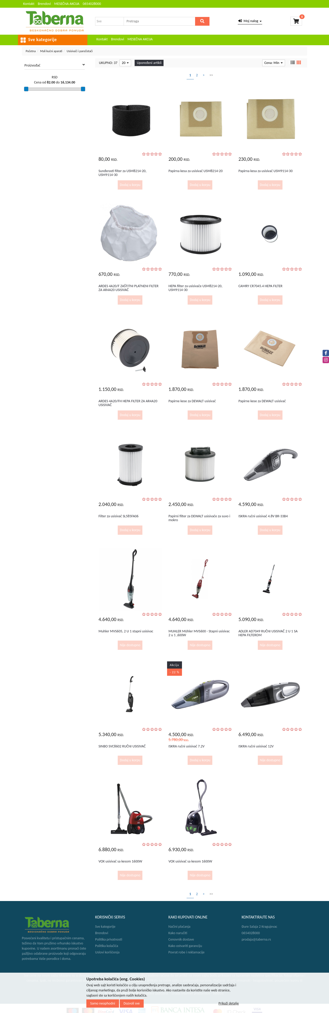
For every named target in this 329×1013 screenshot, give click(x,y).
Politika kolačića (106, 946)
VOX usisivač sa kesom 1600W (120, 861)
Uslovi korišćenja (107, 952)
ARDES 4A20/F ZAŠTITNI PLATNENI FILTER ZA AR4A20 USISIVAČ (128, 288)
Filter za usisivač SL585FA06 (118, 516)
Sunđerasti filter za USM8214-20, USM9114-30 (122, 173)
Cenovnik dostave (181, 939)
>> (211, 75)
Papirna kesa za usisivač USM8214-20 (195, 171)
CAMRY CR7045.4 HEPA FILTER (260, 286)
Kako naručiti (177, 933)
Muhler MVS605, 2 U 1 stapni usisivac (125, 631)
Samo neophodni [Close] (102, 1003)
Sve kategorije (105, 926)
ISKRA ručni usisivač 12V (256, 746)
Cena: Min (273, 63)
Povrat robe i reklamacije (186, 952)
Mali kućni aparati (51, 51)
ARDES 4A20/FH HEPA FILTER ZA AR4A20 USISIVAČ (127, 403)
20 (125, 63)
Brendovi (44, 4)
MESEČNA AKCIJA (66, 4)
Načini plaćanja (179, 926)
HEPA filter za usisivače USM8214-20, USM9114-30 (195, 288)
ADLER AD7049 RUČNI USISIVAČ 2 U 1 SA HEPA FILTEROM (268, 633)
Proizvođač (54, 65)
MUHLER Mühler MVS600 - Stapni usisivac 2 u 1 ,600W (199, 633)
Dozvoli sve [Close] (132, 1003)
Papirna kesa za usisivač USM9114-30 (266, 171)
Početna (31, 51)
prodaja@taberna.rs (256, 939)
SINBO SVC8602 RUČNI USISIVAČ (122, 746)
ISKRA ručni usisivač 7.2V (186, 746)
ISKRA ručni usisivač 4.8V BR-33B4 (263, 516)
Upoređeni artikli (149, 63)
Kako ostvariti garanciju (185, 946)
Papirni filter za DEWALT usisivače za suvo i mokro (199, 518)
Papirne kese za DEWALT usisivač (192, 401)
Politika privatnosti (108, 939)
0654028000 (92, 4)
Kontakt (28, 4)
